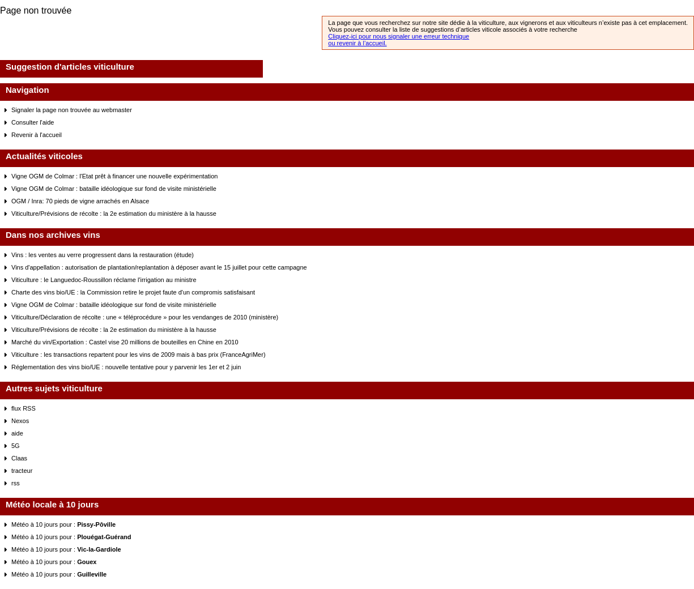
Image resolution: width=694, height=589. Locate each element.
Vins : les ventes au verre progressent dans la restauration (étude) (102, 254)
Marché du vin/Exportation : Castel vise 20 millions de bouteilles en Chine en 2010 (125, 342)
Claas (19, 458)
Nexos (20, 420)
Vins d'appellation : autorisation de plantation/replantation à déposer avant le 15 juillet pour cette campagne (159, 267)
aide (17, 433)
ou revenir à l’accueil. (357, 43)
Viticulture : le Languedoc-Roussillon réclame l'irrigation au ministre (104, 279)
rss (15, 483)
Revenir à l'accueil (36, 134)
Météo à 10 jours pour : (63, 524)
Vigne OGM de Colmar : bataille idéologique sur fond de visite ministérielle (113, 188)
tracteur (21, 470)
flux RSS (23, 408)
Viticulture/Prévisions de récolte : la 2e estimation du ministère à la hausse (113, 213)
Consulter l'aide (32, 122)
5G (15, 445)
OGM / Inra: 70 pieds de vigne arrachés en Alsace (80, 201)
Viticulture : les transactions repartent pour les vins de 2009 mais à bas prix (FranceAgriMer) (138, 354)
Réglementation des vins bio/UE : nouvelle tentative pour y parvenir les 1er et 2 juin (126, 367)
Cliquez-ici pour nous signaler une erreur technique (398, 36)
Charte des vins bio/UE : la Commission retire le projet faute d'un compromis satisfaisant (133, 292)
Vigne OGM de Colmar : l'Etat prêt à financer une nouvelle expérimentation (114, 176)
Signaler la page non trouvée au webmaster (71, 109)
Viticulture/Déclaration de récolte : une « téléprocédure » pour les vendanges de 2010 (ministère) (144, 317)
